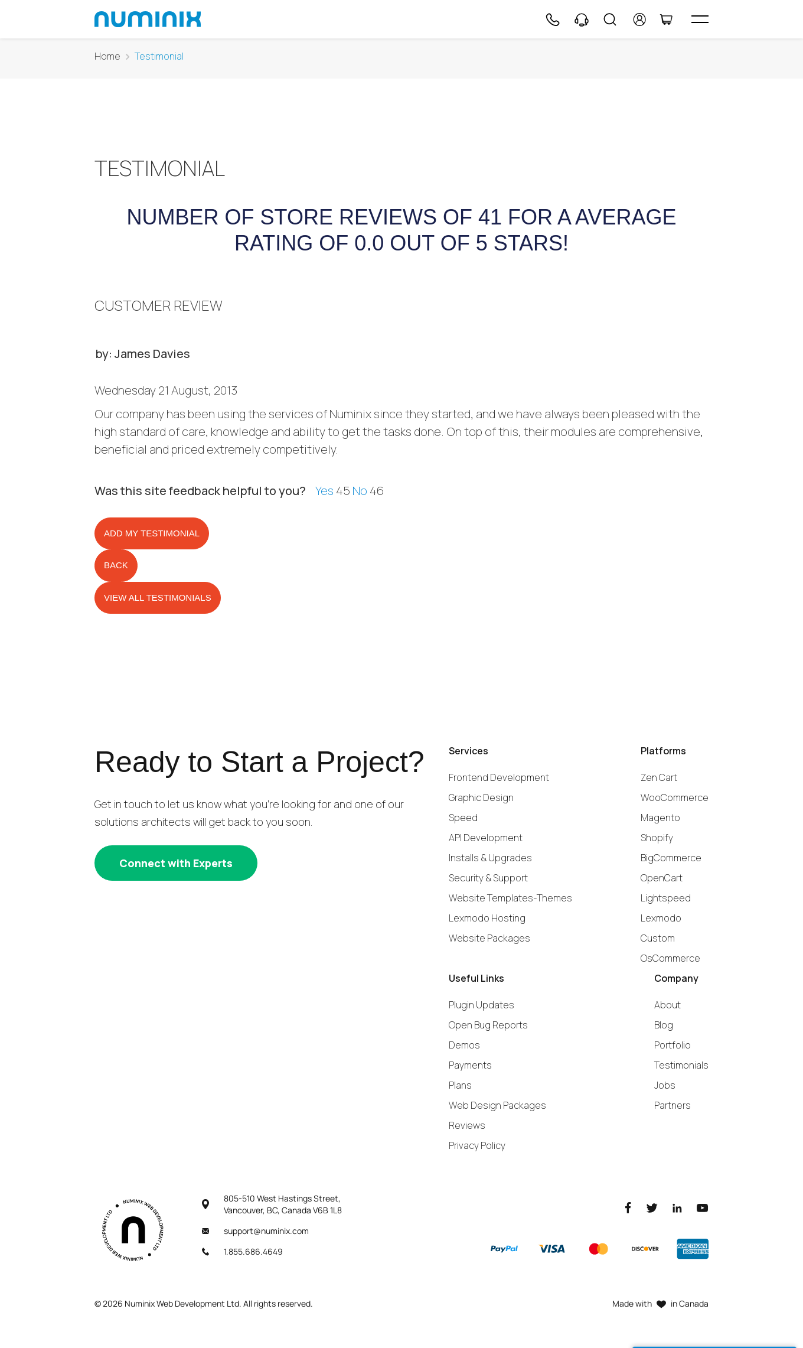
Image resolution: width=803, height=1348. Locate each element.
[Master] (598, 1248)
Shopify (657, 837)
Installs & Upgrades (490, 857)
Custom (658, 938)
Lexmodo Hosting (487, 917)
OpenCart (662, 877)
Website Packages (489, 938)
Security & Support (488, 877)
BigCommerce (671, 857)
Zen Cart (659, 777)
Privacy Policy (477, 1145)
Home (107, 56)
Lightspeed (666, 897)
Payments (470, 1065)
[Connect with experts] (175, 863)
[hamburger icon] (700, 19)
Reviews (467, 1125)
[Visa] (551, 1248)
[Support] (581, 19)
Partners (672, 1105)
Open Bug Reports (488, 1024)
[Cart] (666, 19)
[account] (640, 19)
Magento (660, 817)
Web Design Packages (497, 1105)
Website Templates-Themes (510, 897)
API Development (486, 837)
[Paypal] (504, 1248)
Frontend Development (499, 777)
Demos (464, 1044)
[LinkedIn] (677, 1207)
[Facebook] (628, 1207)
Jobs (664, 1085)
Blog (663, 1024)
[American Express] (693, 1248)
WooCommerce (675, 797)
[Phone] (552, 19)
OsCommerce (670, 958)
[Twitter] (652, 1207)
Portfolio (672, 1044)
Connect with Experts (176, 863)
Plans (460, 1085)
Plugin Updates (481, 1004)
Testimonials (681, 1065)
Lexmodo (661, 917)
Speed (463, 817)
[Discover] (645, 1248)
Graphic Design (481, 797)
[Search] (610, 19)
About (667, 1004)
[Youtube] (703, 1207)
